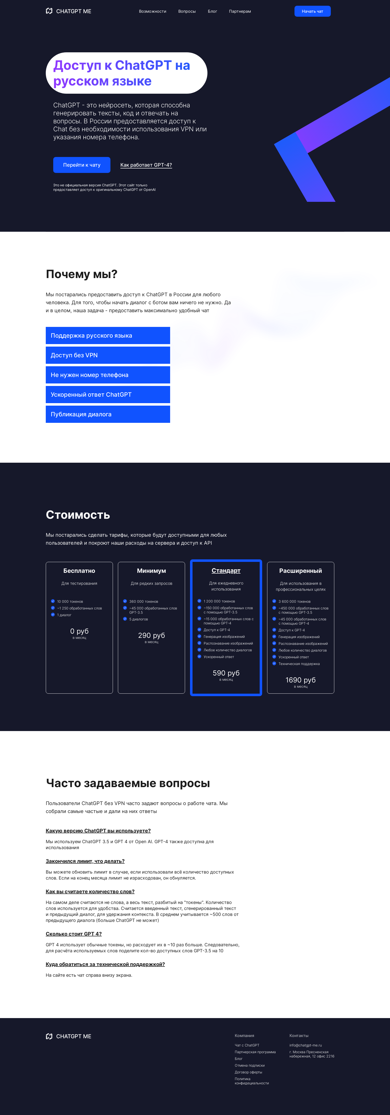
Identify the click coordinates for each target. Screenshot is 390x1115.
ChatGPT (109, 185)
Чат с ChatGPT (247, 1045)
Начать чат (312, 11)
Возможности (152, 11)
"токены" (193, 902)
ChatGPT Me (73, 11)
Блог (212, 11)
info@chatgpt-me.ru (306, 1045)
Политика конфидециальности (252, 1081)
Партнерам (240, 11)
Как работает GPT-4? (146, 165)
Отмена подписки (250, 1065)
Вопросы (187, 11)
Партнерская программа (255, 1052)
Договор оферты (248, 1072)
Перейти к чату (81, 165)
